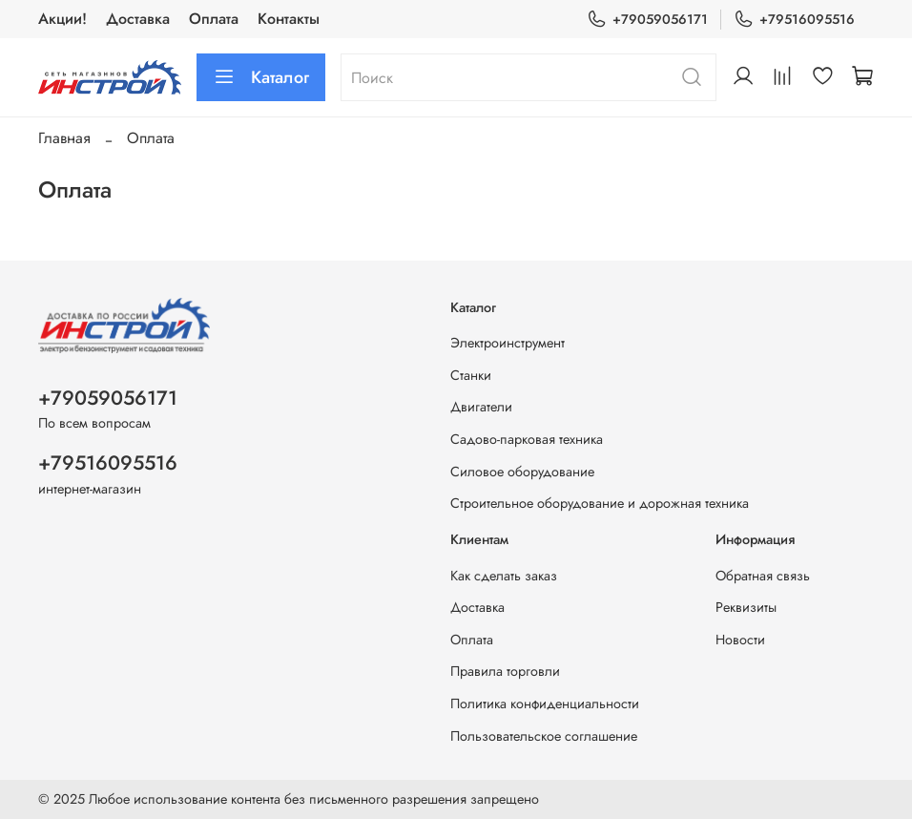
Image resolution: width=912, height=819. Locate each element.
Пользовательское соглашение (543, 736)
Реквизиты (746, 607)
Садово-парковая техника (526, 439)
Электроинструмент (507, 342)
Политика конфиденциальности (544, 703)
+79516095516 (794, 20)
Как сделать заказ (503, 575)
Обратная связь (762, 575)
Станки (470, 375)
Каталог (261, 77)
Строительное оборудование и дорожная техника (599, 503)
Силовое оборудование (522, 471)
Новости (740, 639)
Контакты (289, 19)
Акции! (62, 19)
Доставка (138, 19)
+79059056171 (647, 20)
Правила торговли (505, 671)
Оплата (213, 19)
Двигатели (481, 406)
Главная (64, 138)
